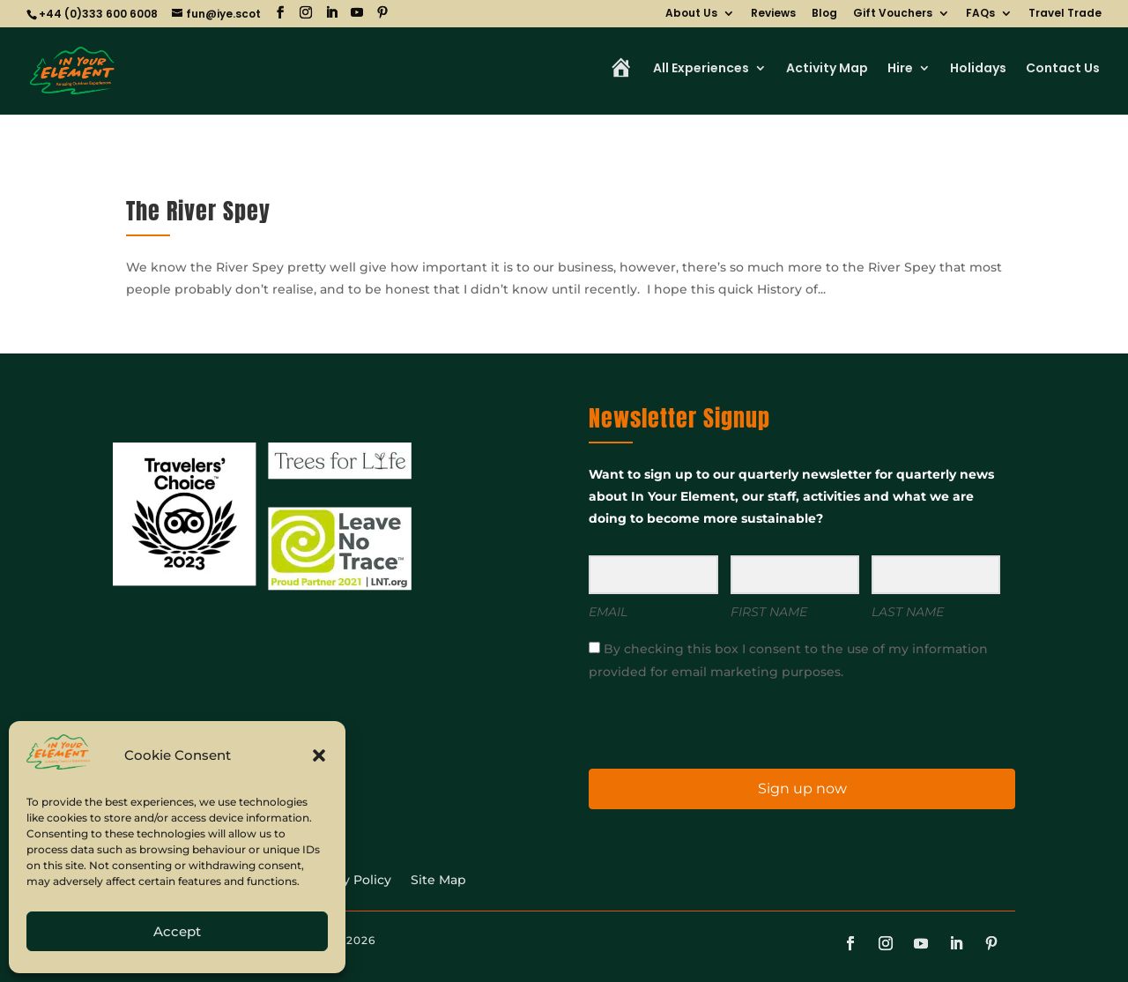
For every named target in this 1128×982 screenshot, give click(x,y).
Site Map (438, 881)
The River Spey (198, 210)
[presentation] (697, 723)
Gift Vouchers (892, 14)
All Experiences (701, 69)
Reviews (773, 14)
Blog (824, 14)
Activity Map (827, 69)
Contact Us (1063, 69)
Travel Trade (1065, 14)
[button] (319, 755)
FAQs (980, 14)
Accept (177, 931)
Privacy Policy (347, 881)
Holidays (978, 69)
